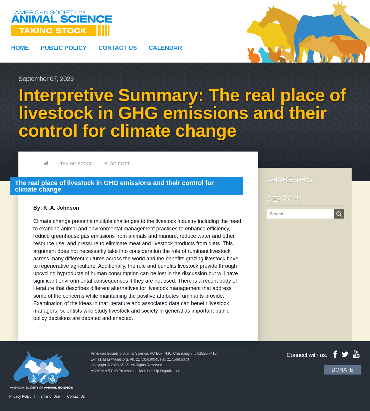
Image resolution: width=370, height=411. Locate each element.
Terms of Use (49, 396)
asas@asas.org (115, 359)
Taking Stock (76, 163)
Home (20, 47)
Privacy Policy (20, 396)
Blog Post (117, 163)
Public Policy (63, 47)
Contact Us (118, 47)
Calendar (165, 47)
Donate (342, 370)
